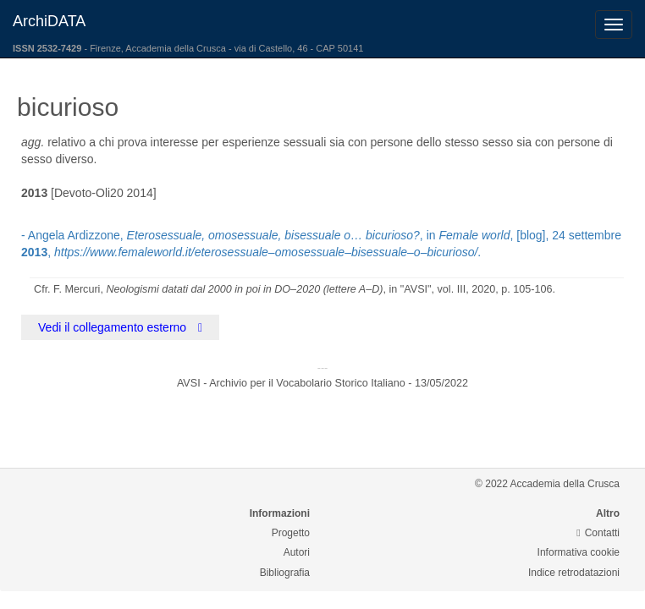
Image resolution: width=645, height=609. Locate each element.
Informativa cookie (579, 552)
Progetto (291, 533)
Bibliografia (285, 573)
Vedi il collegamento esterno (120, 327)
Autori (297, 552)
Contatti (598, 533)
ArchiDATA (49, 21)
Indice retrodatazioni (574, 573)
